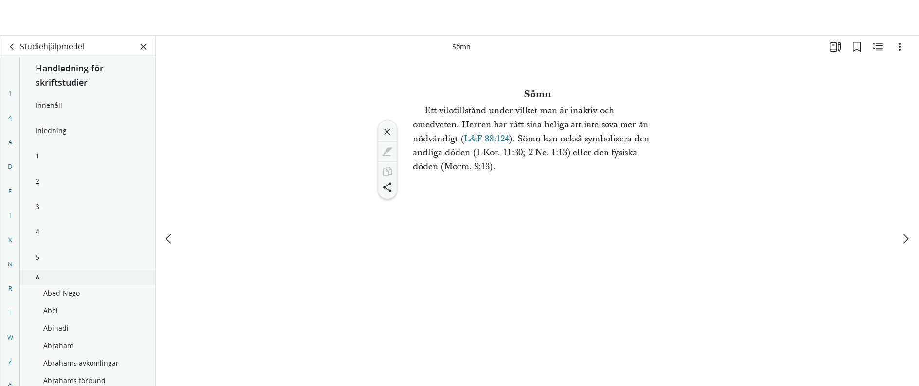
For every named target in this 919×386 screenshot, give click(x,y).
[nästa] (905, 202)
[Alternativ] (899, 46)
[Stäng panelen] (143, 46)
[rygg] (12, 46)
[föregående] (169, 202)
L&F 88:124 (486, 139)
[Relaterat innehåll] (878, 46)
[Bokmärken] (856, 46)
